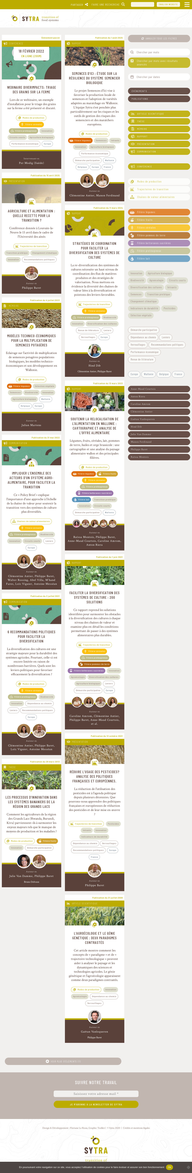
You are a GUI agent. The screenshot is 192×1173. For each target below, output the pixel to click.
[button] (159, 91)
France (107, 167)
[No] (187, 1167)
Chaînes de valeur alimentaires (33, 521)
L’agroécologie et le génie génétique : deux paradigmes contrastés (94, 938)
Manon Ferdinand (108, 195)
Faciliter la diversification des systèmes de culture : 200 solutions (95, 597)
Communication (18, 443)
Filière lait (83, 499)
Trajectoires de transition (33, 246)
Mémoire (14, 305)
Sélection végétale (44, 386)
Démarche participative (87, 160)
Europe (47, 143)
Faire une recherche (106, 4)
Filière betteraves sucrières (97, 493)
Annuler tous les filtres (161, 38)
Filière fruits (109, 473)
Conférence (16, 43)
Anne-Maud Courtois (82, 541)
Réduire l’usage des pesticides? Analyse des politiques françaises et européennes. (94, 776)
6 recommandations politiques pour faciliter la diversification (32, 636)
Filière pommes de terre (97, 664)
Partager (77, 4)
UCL (143, 4)
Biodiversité (110, 317)
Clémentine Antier (82, 195)
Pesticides (113, 823)
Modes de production (33, 117)
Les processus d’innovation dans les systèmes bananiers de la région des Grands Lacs (31, 802)
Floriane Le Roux (78, 1128)
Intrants (115, 140)
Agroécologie (78, 677)
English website (168, 4)
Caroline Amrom (109, 541)
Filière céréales (33, 124)
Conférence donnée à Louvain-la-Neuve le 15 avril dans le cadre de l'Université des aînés (31, 232)
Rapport (76, 43)
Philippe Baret (31, 288)
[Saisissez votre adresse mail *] (96, 1094)
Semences (101, 140)
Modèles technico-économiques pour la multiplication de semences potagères (31, 340)
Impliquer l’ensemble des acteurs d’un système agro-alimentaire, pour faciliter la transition (31, 480)
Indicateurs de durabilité (94, 836)
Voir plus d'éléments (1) (66, 1061)
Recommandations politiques (39, 259)
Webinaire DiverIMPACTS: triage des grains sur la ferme (31, 89)
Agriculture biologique (41, 137)
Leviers (107, 330)
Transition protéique (17, 252)
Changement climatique (44, 252)
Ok (169, 1167)
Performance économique (25, 143)
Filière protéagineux (26, 130)
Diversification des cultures (102, 323)
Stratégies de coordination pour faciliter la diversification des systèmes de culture (94, 250)
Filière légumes (83, 140)
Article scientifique (85, 903)
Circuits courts (17, 137)
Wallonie (109, 160)
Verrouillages (88, 337)
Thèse (12, 767)
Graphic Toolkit (97, 1128)
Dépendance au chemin (39, 703)
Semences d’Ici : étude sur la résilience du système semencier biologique (94, 78)
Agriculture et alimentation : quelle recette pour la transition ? (31, 215)
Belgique (82, 167)
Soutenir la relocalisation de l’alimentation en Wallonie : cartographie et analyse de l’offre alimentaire (95, 426)
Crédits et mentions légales (136, 1128)
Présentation (17, 181)
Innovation (47, 130)
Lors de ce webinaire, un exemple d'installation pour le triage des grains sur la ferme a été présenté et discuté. (31, 104)
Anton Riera (94, 545)
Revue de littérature (88, 330)
